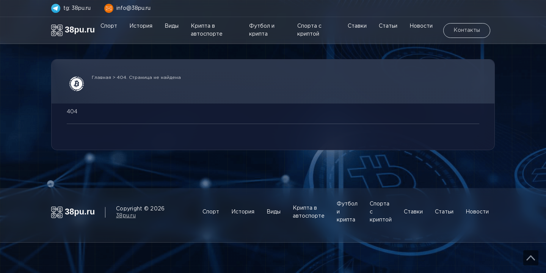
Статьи (388, 26)
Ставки (357, 26)
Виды (172, 26)
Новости (421, 26)
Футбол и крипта (262, 30)
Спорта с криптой (309, 30)
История (140, 26)
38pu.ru (126, 215)
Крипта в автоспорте (207, 30)
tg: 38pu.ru (77, 8)
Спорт (108, 26)
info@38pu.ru (133, 8)
